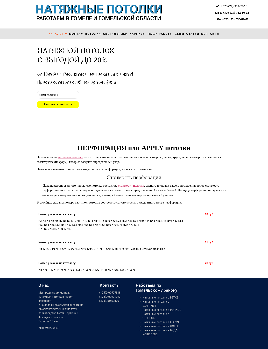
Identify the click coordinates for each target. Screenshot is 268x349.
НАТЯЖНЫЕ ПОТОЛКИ (98, 9)
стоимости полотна (131, 185)
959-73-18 (240, 6)
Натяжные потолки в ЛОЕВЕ (161, 326)
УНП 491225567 (48, 328)
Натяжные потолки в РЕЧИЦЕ (162, 309)
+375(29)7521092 (110, 296)
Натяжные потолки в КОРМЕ (161, 322)
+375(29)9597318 (110, 292)
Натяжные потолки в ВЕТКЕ (160, 297)
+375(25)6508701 (110, 300)
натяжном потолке (70, 157)
